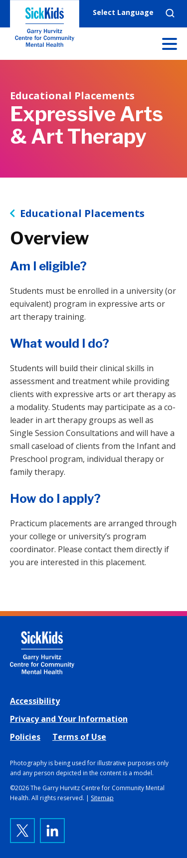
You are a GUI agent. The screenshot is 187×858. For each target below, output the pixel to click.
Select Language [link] (123, 12)
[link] (93, 652)
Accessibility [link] (35, 700)
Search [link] (170, 12)
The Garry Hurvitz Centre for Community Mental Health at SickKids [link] (44, 30)
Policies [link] (25, 736)
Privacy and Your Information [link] (69, 718)
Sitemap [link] (102, 798)
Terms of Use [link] (79, 736)
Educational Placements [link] (82, 213)
